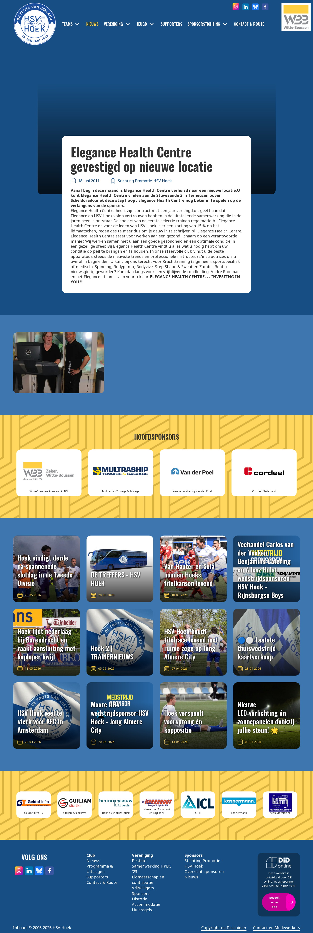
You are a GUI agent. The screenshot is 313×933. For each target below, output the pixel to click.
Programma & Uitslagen (100, 868)
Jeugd (142, 24)
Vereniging (113, 24)
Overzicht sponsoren (204, 871)
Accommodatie (146, 904)
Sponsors (141, 893)
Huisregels (142, 909)
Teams (67, 24)
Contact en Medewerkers (276, 927)
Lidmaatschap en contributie (148, 879)
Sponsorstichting (204, 24)
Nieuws (92, 24)
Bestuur (139, 860)
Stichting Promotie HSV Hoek (202, 863)
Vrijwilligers (143, 887)
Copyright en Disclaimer (223, 927)
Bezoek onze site (274, 902)
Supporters (171, 24)
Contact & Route (249, 24)
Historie (139, 898)
